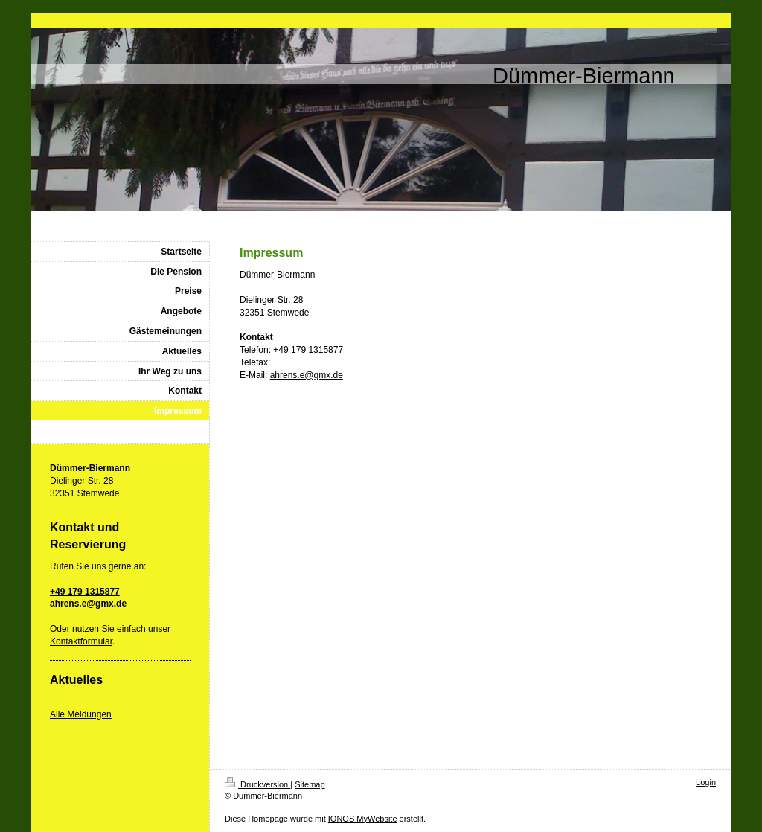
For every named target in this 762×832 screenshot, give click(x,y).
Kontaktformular (81, 641)
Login (706, 782)
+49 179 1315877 (85, 591)
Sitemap (309, 784)
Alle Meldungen (81, 714)
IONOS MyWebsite (362, 818)
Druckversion (257, 784)
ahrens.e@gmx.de (306, 375)
